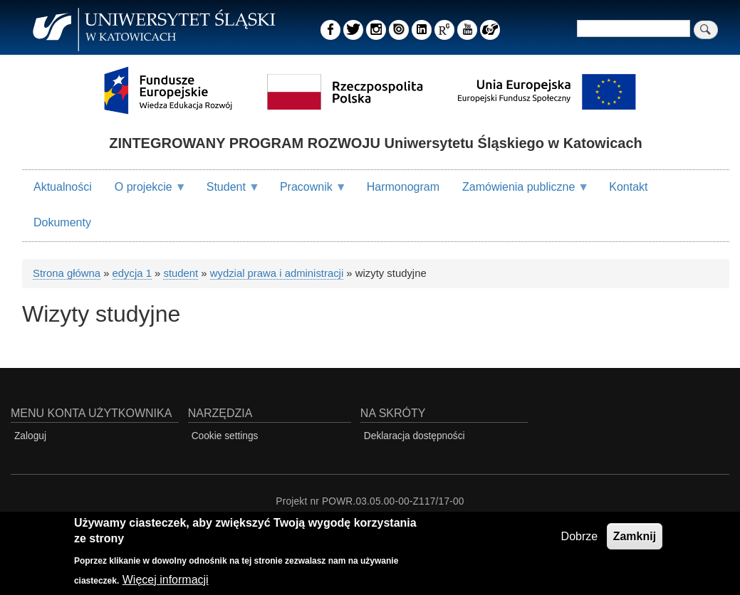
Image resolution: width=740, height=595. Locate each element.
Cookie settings (225, 436)
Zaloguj (30, 436)
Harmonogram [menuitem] (403, 187)
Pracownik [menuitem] (308, 193)
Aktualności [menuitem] (62, 187)
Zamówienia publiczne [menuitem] (520, 193)
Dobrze (579, 538)
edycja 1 (132, 273)
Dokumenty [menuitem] (62, 222)
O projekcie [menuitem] (145, 193)
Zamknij (634, 538)
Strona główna (66, 273)
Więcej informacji (166, 582)
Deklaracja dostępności (414, 436)
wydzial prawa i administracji (276, 273)
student (180, 273)
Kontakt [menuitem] (628, 187)
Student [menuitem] (227, 193)
